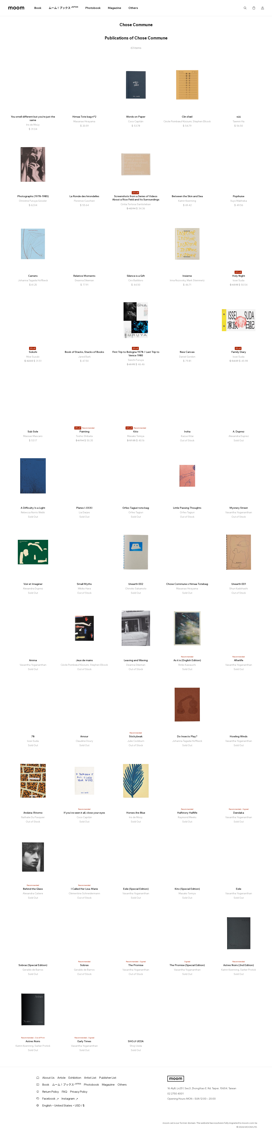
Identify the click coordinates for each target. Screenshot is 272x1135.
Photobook (93, 8)
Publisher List (107, 1077)
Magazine (114, 8)
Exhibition (74, 1077)
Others (133, 8)
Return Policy (50, 1091)
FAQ (64, 1091)
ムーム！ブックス (63, 8)
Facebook (50, 1098)
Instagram (70, 1098)
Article (61, 1077)
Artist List (90, 1077)
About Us (48, 1077)
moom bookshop (16, 8)
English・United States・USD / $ (63, 1105)
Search (245, 8)
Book (37, 8)
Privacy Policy (78, 1091)
